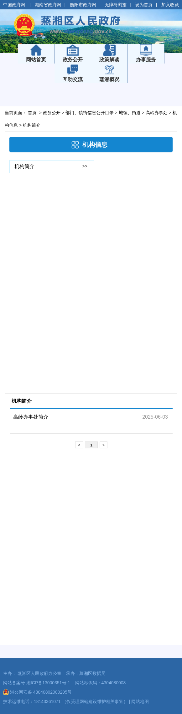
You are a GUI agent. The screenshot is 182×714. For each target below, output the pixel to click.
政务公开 (51, 112)
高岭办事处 (157, 112)
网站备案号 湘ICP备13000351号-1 (36, 682)
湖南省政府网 (48, 4)
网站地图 (140, 701)
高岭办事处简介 (30, 417)
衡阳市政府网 (83, 4)
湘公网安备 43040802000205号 (37, 692)
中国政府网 (14, 4)
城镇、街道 (130, 112)
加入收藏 (170, 4)
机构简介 (31, 125)
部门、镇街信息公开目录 (89, 112)
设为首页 (144, 4)
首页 (32, 112)
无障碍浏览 (116, 4)
